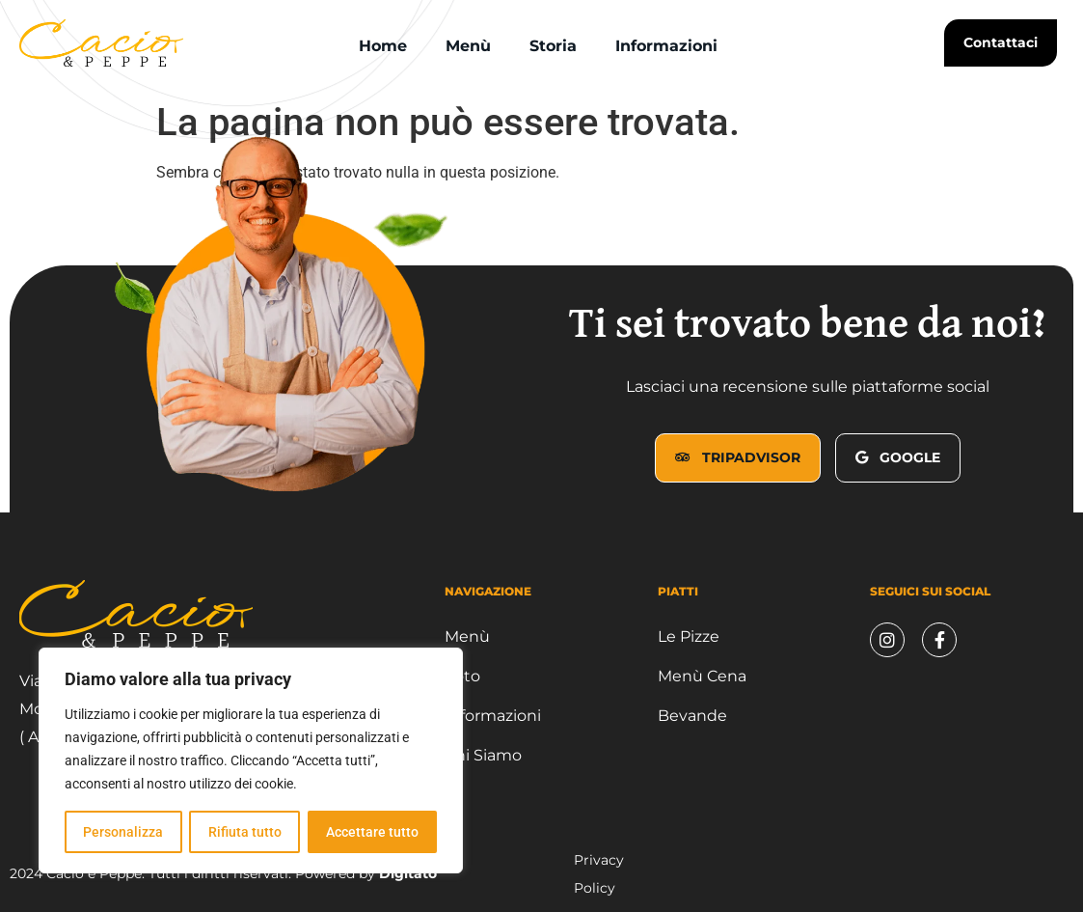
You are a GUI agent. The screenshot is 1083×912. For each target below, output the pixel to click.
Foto (462, 676)
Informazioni (666, 46)
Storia (553, 46)
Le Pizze (688, 636)
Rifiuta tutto (244, 832)
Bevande (692, 715)
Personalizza (123, 832)
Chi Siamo (483, 755)
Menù (468, 46)
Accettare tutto (372, 832)
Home (383, 46)
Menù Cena (702, 676)
